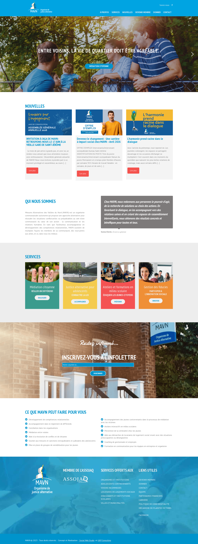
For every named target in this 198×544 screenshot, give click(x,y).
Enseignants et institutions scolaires (115, 497)
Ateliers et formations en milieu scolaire (118, 289)
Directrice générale (119, 232)
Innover (155, 301)
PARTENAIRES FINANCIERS (151, 496)
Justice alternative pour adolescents (80, 289)
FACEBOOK (144, 515)
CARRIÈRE (143, 500)
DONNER (143, 484)
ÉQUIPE (142, 492)
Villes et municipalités (113, 503)
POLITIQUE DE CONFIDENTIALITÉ (154, 504)
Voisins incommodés (111, 488)
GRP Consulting (104, 540)
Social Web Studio (86, 540)
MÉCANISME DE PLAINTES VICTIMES (155, 508)
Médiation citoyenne (42, 287)
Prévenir (118, 301)
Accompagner (80, 301)
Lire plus (32, 170)
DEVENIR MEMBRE (147, 479)
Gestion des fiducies (156, 287)
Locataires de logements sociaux (118, 492)
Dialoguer (42, 298)
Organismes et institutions (115, 479)
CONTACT (143, 488)
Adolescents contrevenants (116, 484)
